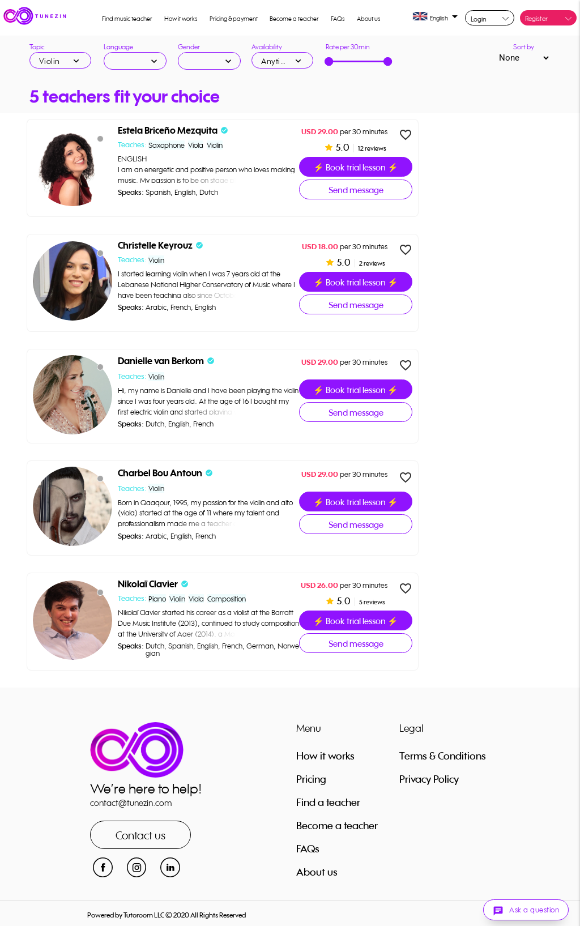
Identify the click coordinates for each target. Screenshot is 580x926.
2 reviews (371, 263)
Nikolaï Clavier (148, 584)
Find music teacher (127, 19)
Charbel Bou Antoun (160, 473)
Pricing (311, 779)
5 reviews (371, 602)
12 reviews (371, 148)
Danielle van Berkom (161, 361)
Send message (356, 190)
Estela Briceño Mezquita (168, 130)
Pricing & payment (234, 19)
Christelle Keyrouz (155, 245)
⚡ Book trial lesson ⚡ (355, 167)
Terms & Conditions (442, 755)
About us (369, 19)
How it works (181, 19)
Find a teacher (328, 802)
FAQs (338, 19)
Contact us (140, 835)
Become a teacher (294, 19)
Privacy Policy (429, 779)
